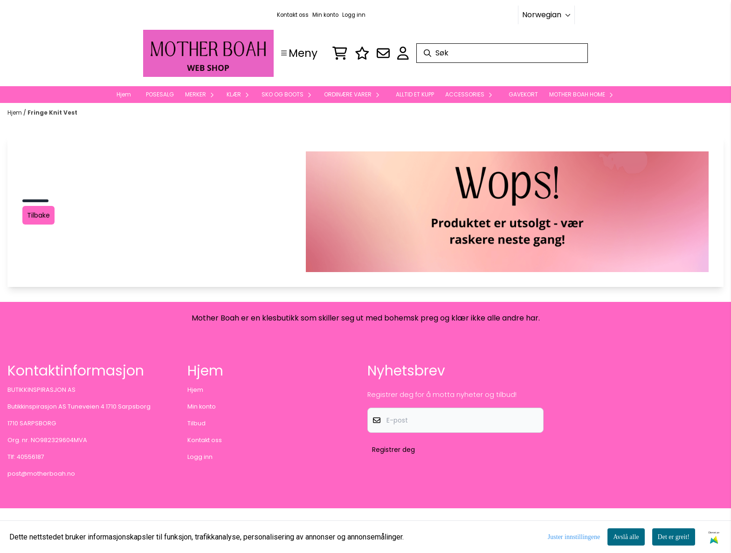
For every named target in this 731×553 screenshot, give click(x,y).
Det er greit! (674, 536)
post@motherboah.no (41, 474)
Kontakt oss (293, 15)
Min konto (325, 15)
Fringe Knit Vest (52, 112)
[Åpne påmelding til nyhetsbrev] (383, 53)
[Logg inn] (362, 53)
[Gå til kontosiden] (403, 53)
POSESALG (160, 94)
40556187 (30, 457)
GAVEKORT (523, 94)
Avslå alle (626, 536)
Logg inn (354, 15)
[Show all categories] (299, 53)
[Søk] (502, 53)
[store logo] (208, 53)
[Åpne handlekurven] (340, 53)
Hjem (15, 112)
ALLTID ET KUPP (415, 94)
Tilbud (196, 423)
